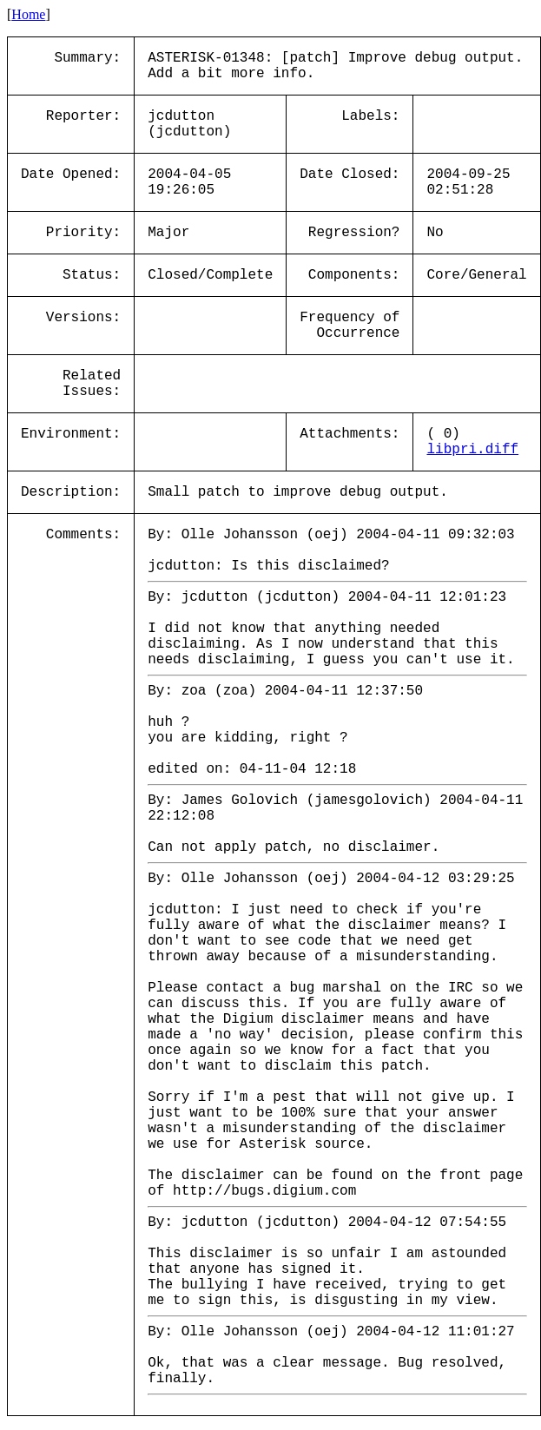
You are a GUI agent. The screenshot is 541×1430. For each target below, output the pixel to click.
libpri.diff (472, 450)
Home (28, 14)
